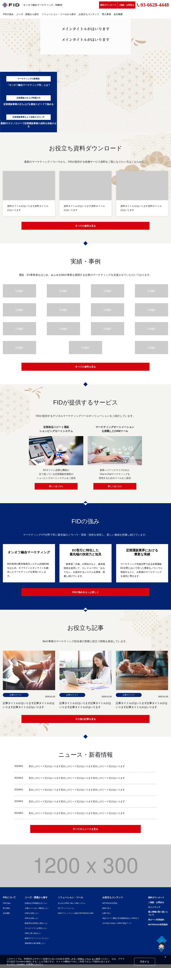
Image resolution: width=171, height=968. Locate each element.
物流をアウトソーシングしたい (34, 942)
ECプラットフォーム (61, 912)
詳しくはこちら (56, 487)
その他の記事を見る (85, 721)
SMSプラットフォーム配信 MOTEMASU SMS (73, 917)
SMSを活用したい (28, 922)
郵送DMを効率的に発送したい (33, 927)
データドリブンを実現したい (33, 932)
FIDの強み (8, 14)
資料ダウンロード (108, 5)
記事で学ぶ (103, 917)
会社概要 (118, 14)
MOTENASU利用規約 (156, 929)
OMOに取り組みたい (29, 937)
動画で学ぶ (103, 912)
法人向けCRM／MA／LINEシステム (68, 907)
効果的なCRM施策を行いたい (33, 907)
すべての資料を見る (85, 226)
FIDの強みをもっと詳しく (85, 593)
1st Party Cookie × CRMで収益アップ (115, 927)
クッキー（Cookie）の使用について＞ (25, 964)
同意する (144, 961)
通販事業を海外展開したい (32, 947)
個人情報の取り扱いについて (156, 917)
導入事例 (106, 14)
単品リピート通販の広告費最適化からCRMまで (119, 922)
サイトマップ (152, 911)
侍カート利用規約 (154, 924)
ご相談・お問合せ (126, 5)
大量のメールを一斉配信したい (34, 912)
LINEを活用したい (28, 917)
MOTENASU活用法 (107, 907)
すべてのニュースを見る (85, 832)
